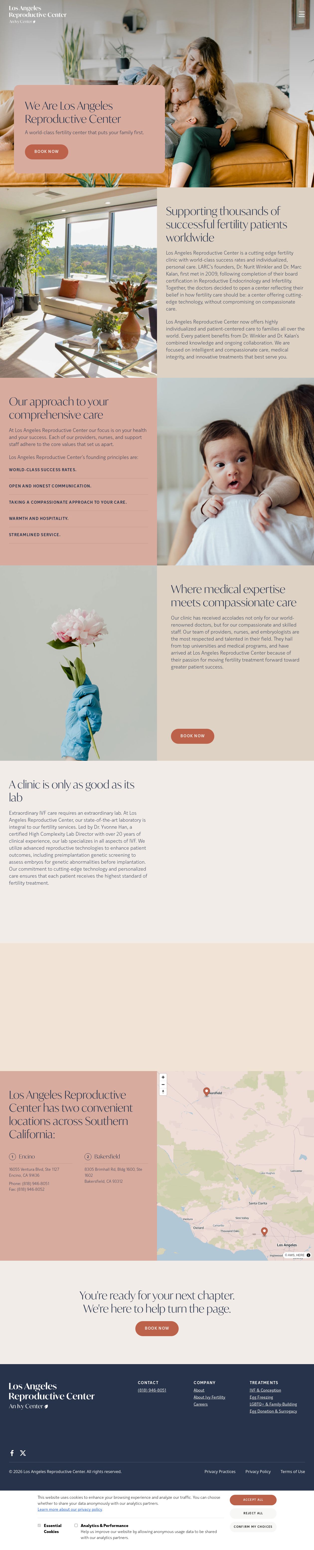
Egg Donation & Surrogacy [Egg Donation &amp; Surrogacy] (273, 1412)
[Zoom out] (163, 1084)
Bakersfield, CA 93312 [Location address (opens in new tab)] (103, 1182)
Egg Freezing (261, 1398)
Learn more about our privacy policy (70, 1510)
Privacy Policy (258, 1471)
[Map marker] (264, 1232)
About (199, 1391)
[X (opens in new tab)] (23, 1453)
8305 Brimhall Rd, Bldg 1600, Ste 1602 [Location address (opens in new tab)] (113, 1173)
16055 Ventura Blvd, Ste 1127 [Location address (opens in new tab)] (34, 1170)
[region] (235, 1166)
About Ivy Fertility (209, 1398)
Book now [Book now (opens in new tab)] (46, 152)
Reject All (253, 1513)
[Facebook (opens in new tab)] (12, 1453)
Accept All (253, 1500)
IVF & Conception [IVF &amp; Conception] (265, 1391)
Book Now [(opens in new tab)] (192, 736)
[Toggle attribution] (309, 1255)
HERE (300, 1255)
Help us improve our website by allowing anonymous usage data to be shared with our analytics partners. (152, 1531)
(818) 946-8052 (31, 1190)
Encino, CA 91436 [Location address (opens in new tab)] (24, 1176)
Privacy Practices (220, 1471)
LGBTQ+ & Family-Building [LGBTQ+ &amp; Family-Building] (273, 1405)
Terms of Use (293, 1471)
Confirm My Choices (253, 1527)
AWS (291, 1255)
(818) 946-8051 (35, 1184)
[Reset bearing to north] (163, 1091)
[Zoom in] (163, 1077)
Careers (201, 1405)
